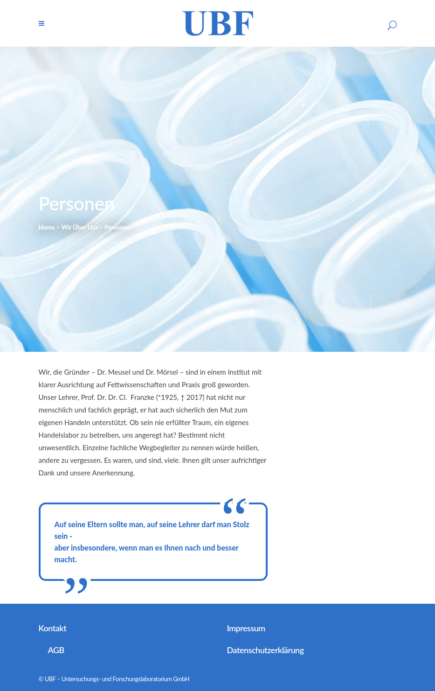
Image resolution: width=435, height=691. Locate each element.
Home (47, 227)
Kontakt (53, 628)
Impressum (246, 628)
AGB (56, 650)
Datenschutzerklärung (265, 650)
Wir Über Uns (79, 227)
